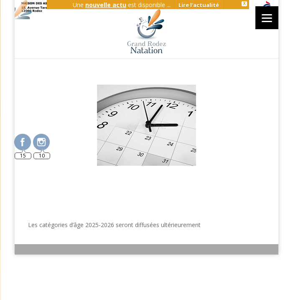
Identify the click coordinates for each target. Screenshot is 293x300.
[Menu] (266, 17)
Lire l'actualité (198, 5)
